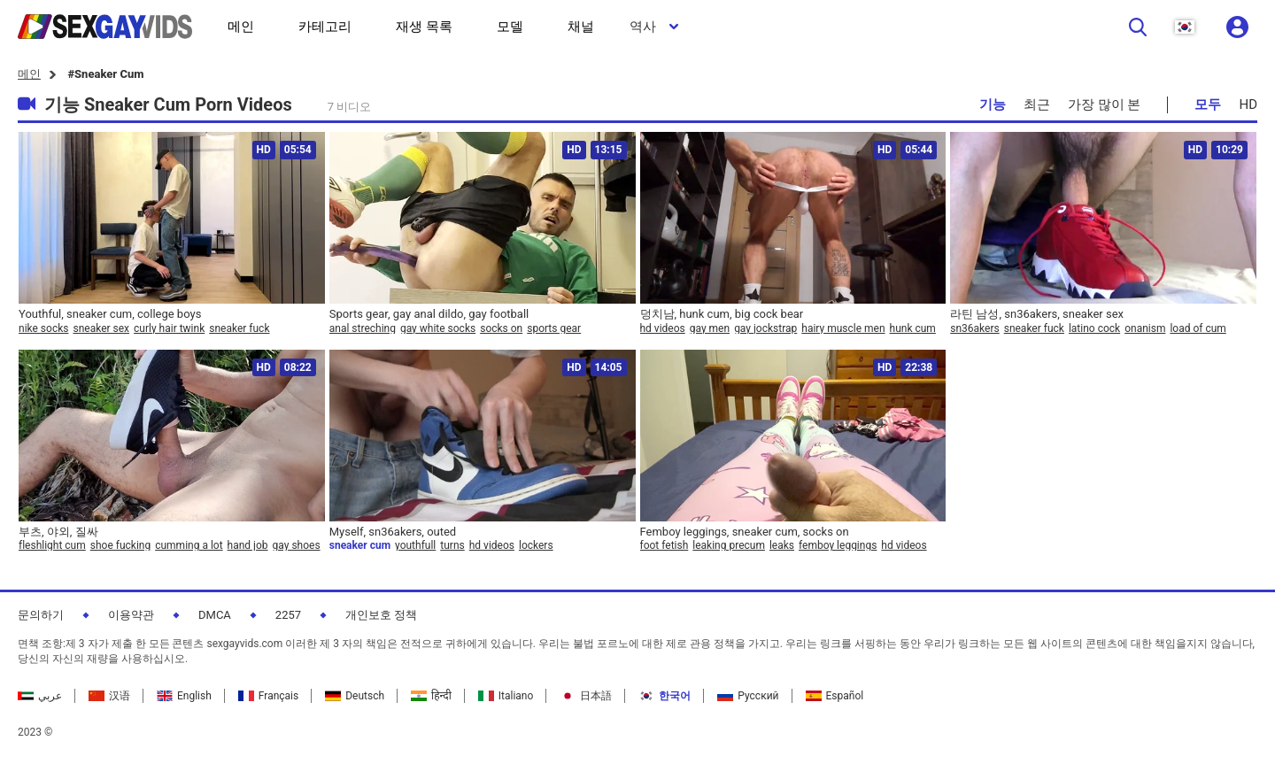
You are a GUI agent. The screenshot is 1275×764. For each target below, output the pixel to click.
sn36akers (974, 328)
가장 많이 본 (1104, 104)
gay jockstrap (765, 328)
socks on (501, 328)
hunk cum (913, 328)
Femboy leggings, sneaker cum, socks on (744, 531)
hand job (248, 545)
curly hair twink (169, 328)
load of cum (1197, 328)
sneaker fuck (239, 328)
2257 (288, 614)
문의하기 (41, 614)
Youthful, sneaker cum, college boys (110, 313)
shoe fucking (120, 545)
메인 (29, 74)
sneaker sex (101, 328)
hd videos (662, 328)
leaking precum (728, 545)
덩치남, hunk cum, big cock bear (722, 313)
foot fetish (664, 545)
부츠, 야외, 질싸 (58, 531)
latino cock (1094, 328)
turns (452, 545)
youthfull (415, 545)
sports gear (554, 328)
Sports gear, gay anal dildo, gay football (429, 313)
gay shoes (297, 545)
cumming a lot (188, 545)
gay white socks (437, 328)
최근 (1037, 104)
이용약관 (131, 614)
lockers (536, 545)
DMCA (214, 614)
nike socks (43, 328)
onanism (1144, 328)
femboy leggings (838, 545)
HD (1248, 104)
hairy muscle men (843, 328)
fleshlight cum (52, 545)
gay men (710, 328)
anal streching (362, 328)
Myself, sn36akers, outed (392, 531)
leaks (781, 545)
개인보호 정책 (381, 614)
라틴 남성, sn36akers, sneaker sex (1037, 313)
